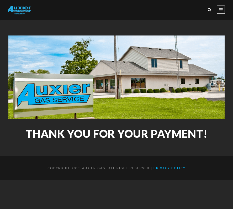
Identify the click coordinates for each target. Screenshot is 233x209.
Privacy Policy (169, 168)
